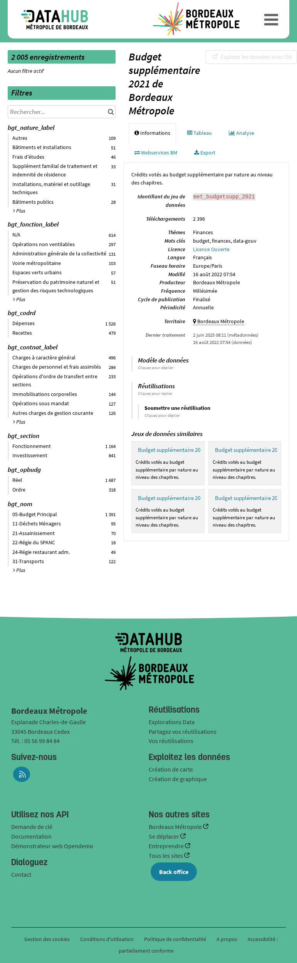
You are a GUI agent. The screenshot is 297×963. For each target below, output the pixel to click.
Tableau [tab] (199, 132)
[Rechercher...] (62, 111)
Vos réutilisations (171, 741)
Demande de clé (31, 826)
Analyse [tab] (241, 132)
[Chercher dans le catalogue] (111, 111)
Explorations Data (172, 722)
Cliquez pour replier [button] (155, 393)
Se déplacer (164, 836)
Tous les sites (166, 855)
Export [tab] (204, 152)
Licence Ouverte (211, 249)
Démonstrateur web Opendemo (52, 846)
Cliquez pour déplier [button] (155, 367)
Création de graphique (178, 779)
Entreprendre (167, 846)
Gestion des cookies (47, 939)
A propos (226, 939)
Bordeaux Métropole (176, 826)
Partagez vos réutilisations (182, 731)
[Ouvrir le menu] (271, 19)
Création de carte (171, 769)
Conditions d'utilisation (107, 939)
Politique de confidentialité (175, 939)
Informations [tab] (152, 132)
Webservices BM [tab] (155, 152)
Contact (21, 874)
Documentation (31, 836)
